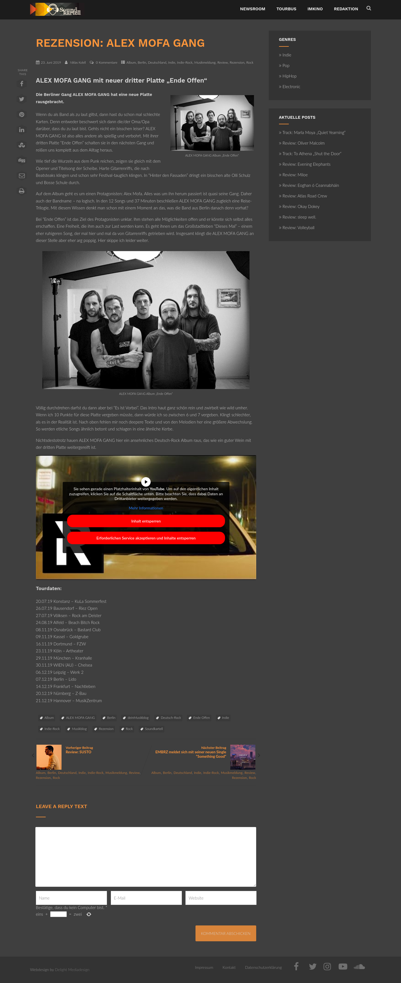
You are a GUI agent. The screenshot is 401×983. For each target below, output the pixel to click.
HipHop (288, 75)
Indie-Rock (184, 62)
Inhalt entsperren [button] (146, 521)
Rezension (237, 62)
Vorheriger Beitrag (91, 750)
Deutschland (157, 62)
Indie (171, 62)
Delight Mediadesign (72, 969)
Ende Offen (201, 717)
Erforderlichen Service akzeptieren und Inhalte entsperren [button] (145, 538)
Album (131, 62)
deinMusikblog (138, 717)
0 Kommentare (106, 62)
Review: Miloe (293, 174)
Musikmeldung (205, 62)
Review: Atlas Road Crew (303, 195)
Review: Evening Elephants (305, 164)
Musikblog (79, 729)
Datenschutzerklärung (263, 967)
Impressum (204, 967)
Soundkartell (154, 729)
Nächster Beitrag (201, 752)
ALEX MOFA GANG (80, 717)
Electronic (289, 86)
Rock (249, 62)
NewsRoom (252, 8)
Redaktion (346, 8)
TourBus (287, 8)
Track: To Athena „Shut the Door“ (310, 153)
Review (222, 62)
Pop (284, 65)
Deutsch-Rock (171, 717)
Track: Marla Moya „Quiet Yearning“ (312, 132)
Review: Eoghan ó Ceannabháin (309, 185)
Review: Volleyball (297, 227)
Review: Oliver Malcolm (302, 142)
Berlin (142, 62)
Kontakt (229, 967)
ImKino (315, 8)
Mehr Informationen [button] (146, 507)
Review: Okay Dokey (299, 206)
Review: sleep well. (297, 216)
